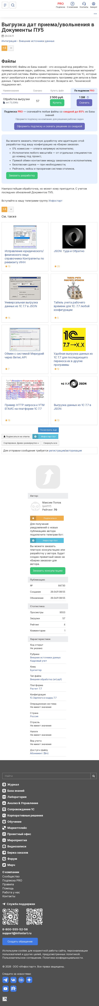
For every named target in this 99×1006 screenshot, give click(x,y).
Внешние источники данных (45, 657)
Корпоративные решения (25, 815)
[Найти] (94, 776)
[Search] (49, 776)
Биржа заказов (17, 852)
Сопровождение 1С (20, 809)
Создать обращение (20, 941)
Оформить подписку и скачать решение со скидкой (49, 126)
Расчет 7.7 (36, 688)
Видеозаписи (16, 846)
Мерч (11, 865)
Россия (34, 716)
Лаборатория (17, 797)
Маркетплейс (17, 827)
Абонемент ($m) (39, 753)
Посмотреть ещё (48, 430)
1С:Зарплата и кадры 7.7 (43, 697)
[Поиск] (13, 5)
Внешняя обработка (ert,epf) (46, 679)
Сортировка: (21, 443)
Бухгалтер (36, 670)
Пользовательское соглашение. (22, 957)
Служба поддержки (21, 904)
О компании (10, 872)
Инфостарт (55, 200)
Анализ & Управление (22, 803)
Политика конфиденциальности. (63, 957)
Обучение (14, 821)
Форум (12, 858)
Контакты (8, 896)
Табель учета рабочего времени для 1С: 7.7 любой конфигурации (71, 306)
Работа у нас (11, 892)
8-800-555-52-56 (15, 929)
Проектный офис (19, 834)
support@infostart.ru (16, 933)
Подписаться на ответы (17, 436)
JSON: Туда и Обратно (69, 251)
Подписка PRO (12, 880)
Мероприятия (17, 840)
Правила (8, 884)
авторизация (74, 450)
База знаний (15, 790)
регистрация (57, 450)
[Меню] (5, 5)
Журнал (13, 784)
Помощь (8, 888)
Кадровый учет (38, 660)
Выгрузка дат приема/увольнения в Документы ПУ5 (48, 27)
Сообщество (11, 876)
